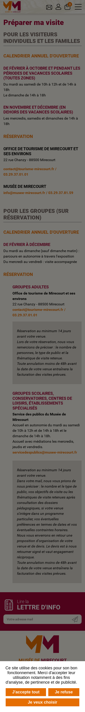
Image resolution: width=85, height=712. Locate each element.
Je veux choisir (42, 702)
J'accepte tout (25, 692)
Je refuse (64, 692)
